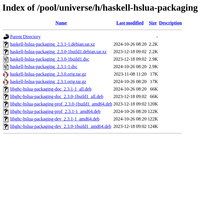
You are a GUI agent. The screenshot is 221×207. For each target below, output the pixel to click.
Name (61, 22)
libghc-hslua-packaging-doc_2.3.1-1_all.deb (51, 89)
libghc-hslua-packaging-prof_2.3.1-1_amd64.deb (55, 111)
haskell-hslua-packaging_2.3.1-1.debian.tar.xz (52, 44)
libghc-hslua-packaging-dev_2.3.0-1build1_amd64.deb (60, 126)
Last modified (130, 22)
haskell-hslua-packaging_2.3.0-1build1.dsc (49, 59)
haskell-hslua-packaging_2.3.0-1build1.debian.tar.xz (58, 51)
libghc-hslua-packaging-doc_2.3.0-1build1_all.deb (56, 96)
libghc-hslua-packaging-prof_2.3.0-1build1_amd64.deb (61, 103)
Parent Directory (25, 36)
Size (153, 22)
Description (170, 22)
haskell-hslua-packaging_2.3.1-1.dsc (43, 66)
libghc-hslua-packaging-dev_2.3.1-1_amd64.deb (55, 118)
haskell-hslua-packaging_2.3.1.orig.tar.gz (48, 81)
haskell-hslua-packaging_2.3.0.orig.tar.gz (48, 74)
